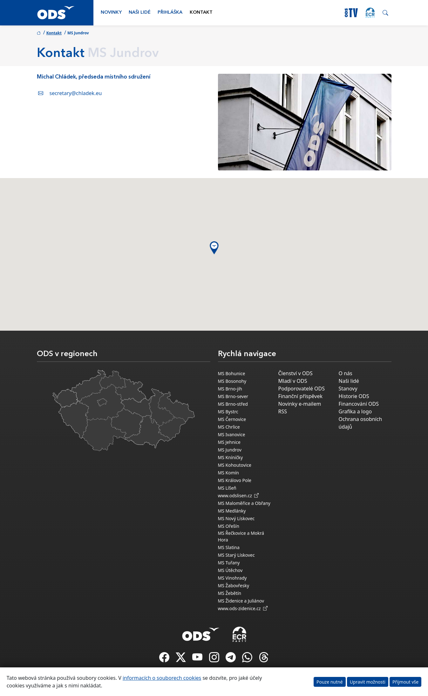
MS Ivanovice (231, 434)
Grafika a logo (355, 411)
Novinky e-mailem (299, 403)
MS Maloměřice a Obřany (244, 503)
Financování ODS (359, 403)
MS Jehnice (229, 442)
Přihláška (170, 12)
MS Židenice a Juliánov (241, 601)
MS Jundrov (230, 450)
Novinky (111, 12)
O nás (345, 373)
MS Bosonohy (232, 381)
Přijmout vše (405, 682)
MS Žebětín (229, 593)
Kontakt (201, 12)
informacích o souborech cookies (162, 677)
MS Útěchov (230, 570)
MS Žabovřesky (233, 585)
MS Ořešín (228, 526)
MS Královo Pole (235, 480)
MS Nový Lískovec (236, 518)
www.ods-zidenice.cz (243, 608)
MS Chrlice (229, 427)
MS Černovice (232, 419)
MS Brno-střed (233, 404)
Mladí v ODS (292, 380)
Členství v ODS (295, 373)
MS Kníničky (230, 457)
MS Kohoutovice (235, 465)
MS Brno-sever (233, 396)
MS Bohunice (231, 373)
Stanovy (348, 388)
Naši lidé (140, 12)
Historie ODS (354, 396)
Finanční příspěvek (300, 396)
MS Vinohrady (232, 578)
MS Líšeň (227, 488)
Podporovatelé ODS (301, 388)
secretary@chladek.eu (76, 93)
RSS (282, 411)
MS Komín (228, 473)
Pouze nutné (329, 682)
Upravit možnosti (367, 682)
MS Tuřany (229, 563)
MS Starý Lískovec (236, 555)
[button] (214, 247)
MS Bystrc (228, 412)
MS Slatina (229, 547)
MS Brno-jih (230, 389)
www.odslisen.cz (238, 496)
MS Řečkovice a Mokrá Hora (241, 536)
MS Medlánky (232, 511)
